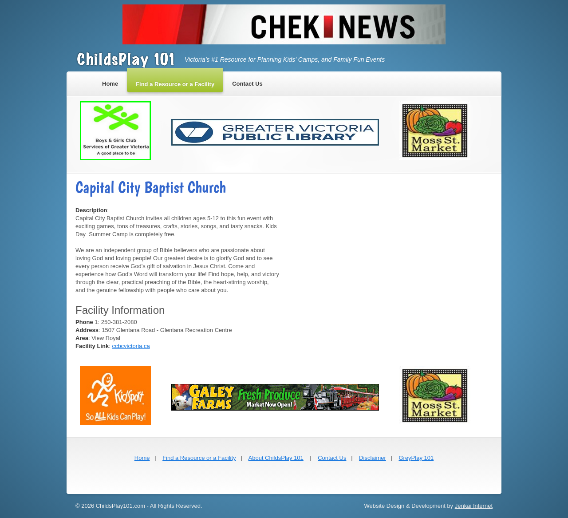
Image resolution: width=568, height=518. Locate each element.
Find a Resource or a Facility (199, 458)
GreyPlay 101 (416, 458)
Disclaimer (372, 458)
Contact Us (332, 458)
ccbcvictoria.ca (131, 346)
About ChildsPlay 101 (276, 458)
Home (142, 458)
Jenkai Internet (474, 505)
